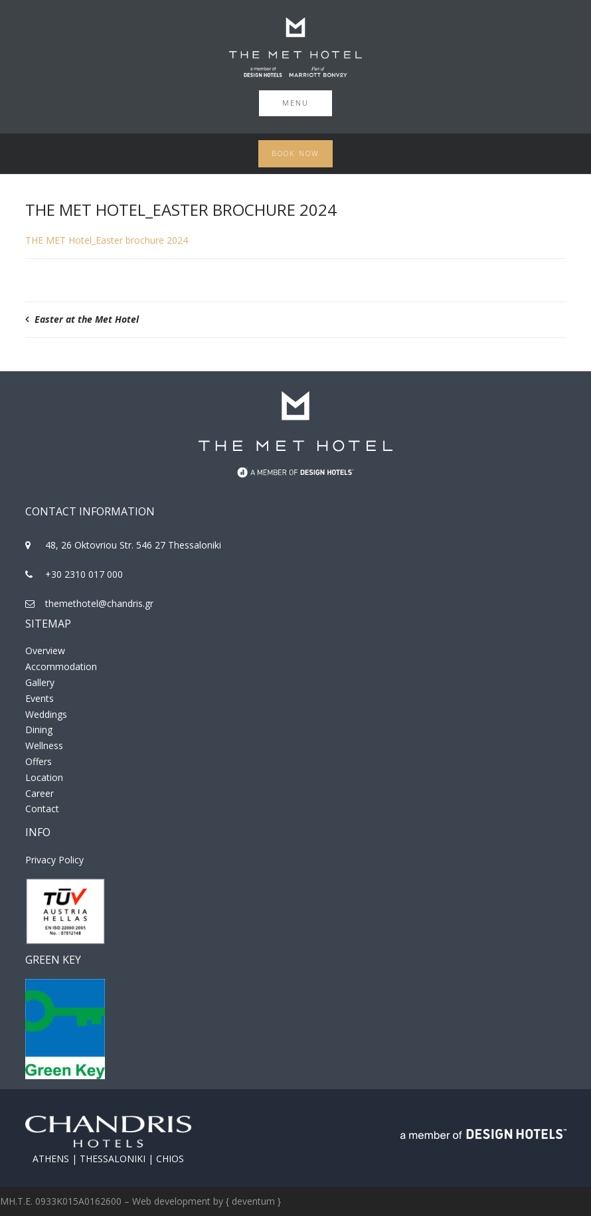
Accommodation (61, 666)
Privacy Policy (54, 859)
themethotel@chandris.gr (99, 603)
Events (39, 698)
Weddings (46, 714)
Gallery (39, 682)
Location (44, 777)
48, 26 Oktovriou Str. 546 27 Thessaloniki (133, 545)
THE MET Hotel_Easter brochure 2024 (106, 240)
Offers (38, 761)
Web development (171, 1201)
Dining (38, 729)
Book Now (295, 153)
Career (39, 793)
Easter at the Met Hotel (87, 319)
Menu (295, 103)
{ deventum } (253, 1201)
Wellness (44, 745)
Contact (42, 808)
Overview (45, 650)
